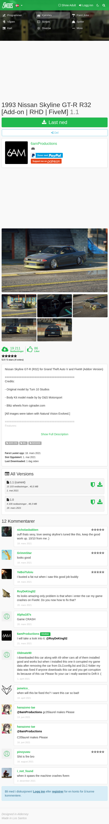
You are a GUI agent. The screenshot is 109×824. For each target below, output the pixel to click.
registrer (58, 791)
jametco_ (23, 688)
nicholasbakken (27, 529)
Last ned (54, 122)
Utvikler (45, 634)
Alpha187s (24, 614)
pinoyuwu (23, 752)
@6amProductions (29, 712)
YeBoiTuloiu (25, 572)
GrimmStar (24, 553)
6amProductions (44, 144)
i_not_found (25, 771)
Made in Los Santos (14, 818)
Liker (37, 351)
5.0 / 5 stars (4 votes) (13, 360)
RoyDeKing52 (26, 591)
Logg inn (39, 791)
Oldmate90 (24, 653)
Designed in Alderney (15, 814)
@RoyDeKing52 (56, 638)
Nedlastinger (17, 351)
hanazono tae (26, 707)
